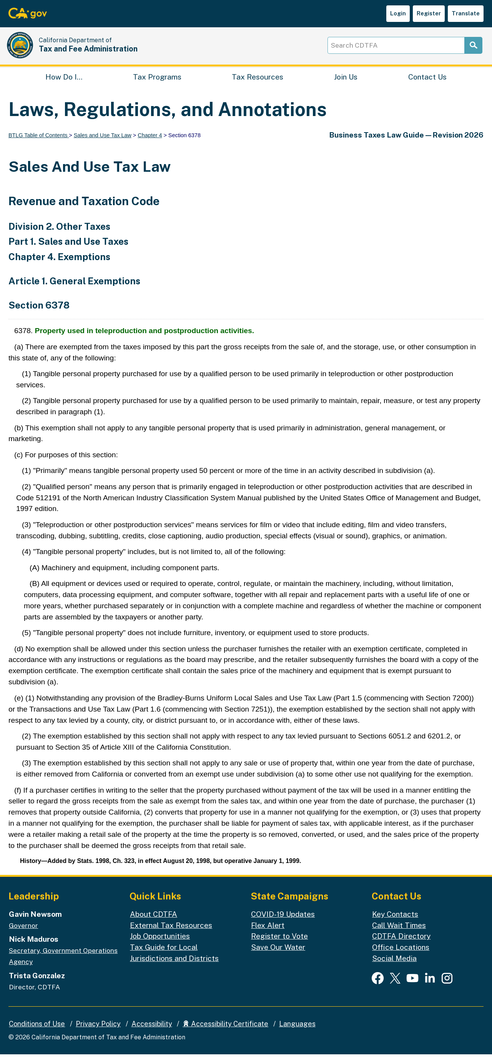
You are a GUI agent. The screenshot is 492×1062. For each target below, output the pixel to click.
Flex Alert (267, 933)
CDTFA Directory (401, 944)
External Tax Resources (171, 933)
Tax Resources (257, 83)
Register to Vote (279, 944)
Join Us (345, 83)
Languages (297, 1031)
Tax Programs (157, 83)
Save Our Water (278, 955)
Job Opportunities (160, 944)
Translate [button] (466, 13)
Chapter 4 (150, 143)
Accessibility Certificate (225, 1031)
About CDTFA (153, 922)
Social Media (394, 966)
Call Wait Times (399, 933)
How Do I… (63, 83)
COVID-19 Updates (283, 922)
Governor (23, 933)
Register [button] (429, 13)
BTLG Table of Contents (38, 143)
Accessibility (151, 1031)
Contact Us (427, 83)
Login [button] (398, 13)
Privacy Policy (98, 1031)
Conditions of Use (37, 1031)
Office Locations (400, 955)
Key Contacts (395, 922)
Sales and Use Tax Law (102, 143)
